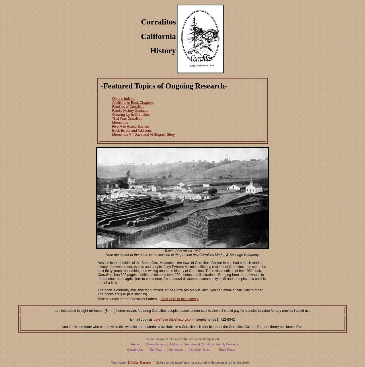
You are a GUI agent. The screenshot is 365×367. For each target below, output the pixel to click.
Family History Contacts (130, 111)
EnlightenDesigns (139, 362)
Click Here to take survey (179, 299)
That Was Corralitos (127, 119)
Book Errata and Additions (132, 131)
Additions (175, 344)
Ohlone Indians (123, 99)
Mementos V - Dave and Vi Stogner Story (143, 135)
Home (135, 344)
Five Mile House (199, 349)
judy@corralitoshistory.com (173, 319)
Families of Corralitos (128, 107)
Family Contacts (227, 344)
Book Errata (227, 349)
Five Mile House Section (130, 127)
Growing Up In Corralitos (130, 115)
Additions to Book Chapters (132, 103)
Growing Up (135, 349)
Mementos (120, 123)
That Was (155, 349)
